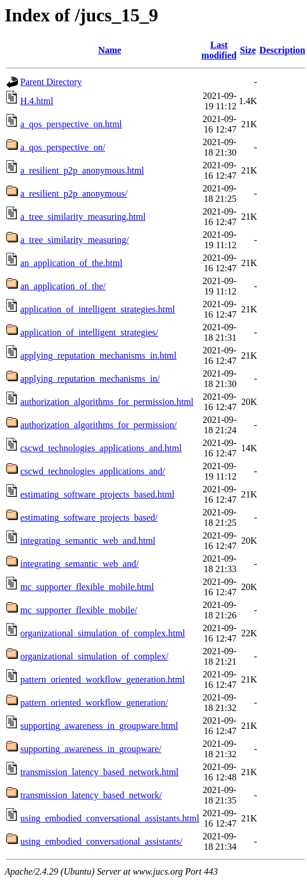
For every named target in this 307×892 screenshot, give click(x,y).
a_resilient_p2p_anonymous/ (73, 193)
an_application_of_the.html (71, 263)
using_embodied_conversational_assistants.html (109, 818)
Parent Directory (51, 82)
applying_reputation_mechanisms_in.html (98, 355)
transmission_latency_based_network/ (91, 795)
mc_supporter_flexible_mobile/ (78, 610)
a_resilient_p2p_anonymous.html (82, 170)
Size (248, 50)
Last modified (219, 50)
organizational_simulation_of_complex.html (102, 633)
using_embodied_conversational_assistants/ (101, 841)
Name (109, 50)
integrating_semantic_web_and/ (79, 564)
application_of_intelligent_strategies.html (97, 309)
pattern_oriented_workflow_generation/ (94, 702)
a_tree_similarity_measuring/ (74, 240)
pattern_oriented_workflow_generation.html (102, 679)
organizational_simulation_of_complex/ (94, 656)
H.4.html (36, 101)
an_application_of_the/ (63, 286)
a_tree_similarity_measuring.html (82, 217)
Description (282, 50)
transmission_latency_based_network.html (99, 772)
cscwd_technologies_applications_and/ (92, 471)
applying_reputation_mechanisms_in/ (90, 379)
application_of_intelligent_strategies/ (89, 332)
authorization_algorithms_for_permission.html (106, 402)
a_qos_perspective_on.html (71, 124)
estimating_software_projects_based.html (97, 494)
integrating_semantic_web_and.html (87, 540)
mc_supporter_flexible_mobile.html (87, 587)
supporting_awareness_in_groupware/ (91, 749)
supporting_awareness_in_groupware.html (99, 726)
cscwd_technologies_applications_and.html (101, 448)
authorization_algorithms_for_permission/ (98, 425)
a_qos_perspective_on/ (62, 147)
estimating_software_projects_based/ (89, 517)
